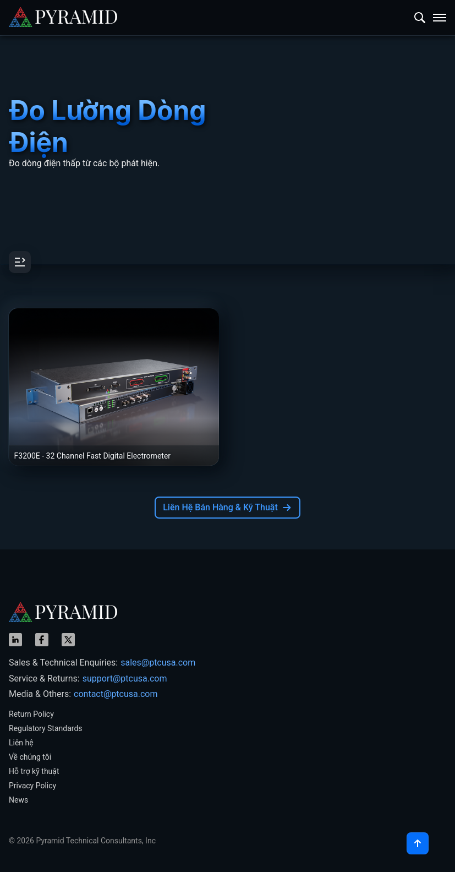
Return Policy (31, 714)
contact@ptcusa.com (115, 694)
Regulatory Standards (46, 728)
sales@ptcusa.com (157, 662)
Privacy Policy (32, 785)
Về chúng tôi (30, 757)
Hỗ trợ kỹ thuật (34, 771)
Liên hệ (21, 742)
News (18, 799)
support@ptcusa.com (125, 678)
